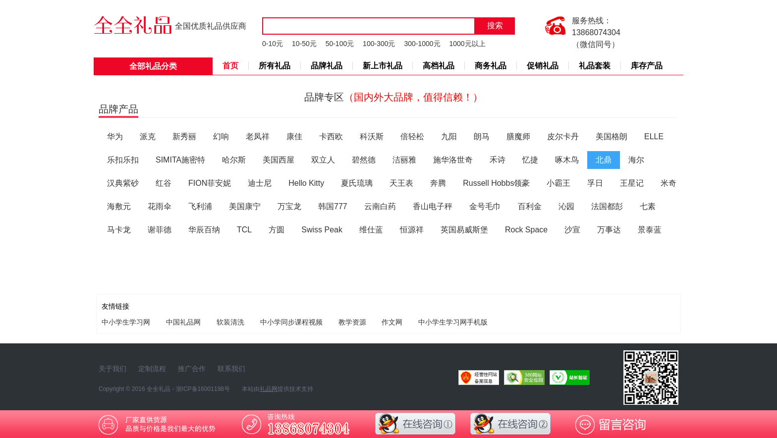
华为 (115, 136)
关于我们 (112, 369)
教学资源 (352, 322)
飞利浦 (200, 206)
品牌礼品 (326, 65)
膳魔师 (518, 136)
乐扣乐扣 (123, 160)
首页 (230, 65)
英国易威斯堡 (464, 229)
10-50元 (304, 44)
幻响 (221, 136)
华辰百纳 (204, 229)
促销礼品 (542, 65)
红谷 (163, 183)
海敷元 (119, 206)
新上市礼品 (382, 65)
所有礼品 (274, 65)
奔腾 (438, 183)
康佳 (294, 136)
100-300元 (379, 44)
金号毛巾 (485, 206)
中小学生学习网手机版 (453, 322)
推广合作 (192, 369)
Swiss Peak (321, 229)
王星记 (632, 183)
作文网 (392, 322)
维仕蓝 (371, 229)
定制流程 (152, 369)
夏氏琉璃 (357, 183)
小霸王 (558, 183)
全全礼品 (158, 388)
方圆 (276, 229)
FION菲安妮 (209, 183)
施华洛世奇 (453, 160)
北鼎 (603, 160)
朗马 (482, 136)
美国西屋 (278, 160)
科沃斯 (372, 136)
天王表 (401, 183)
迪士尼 (260, 183)
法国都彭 (607, 206)
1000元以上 (467, 44)
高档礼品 (438, 65)
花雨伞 (159, 206)
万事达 (609, 229)
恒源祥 (412, 229)
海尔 (636, 160)
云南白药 (380, 206)
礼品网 (269, 388)
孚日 (595, 183)
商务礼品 (490, 65)
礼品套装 (594, 65)
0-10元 (272, 44)
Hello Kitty (306, 183)
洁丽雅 (404, 160)
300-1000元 (422, 44)
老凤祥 (258, 136)
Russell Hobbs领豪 (496, 183)
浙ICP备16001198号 (203, 388)
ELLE (654, 136)
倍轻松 (412, 136)
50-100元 (340, 44)
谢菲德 (159, 229)
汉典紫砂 (123, 183)
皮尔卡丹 (563, 136)
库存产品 (647, 65)
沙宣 (572, 229)
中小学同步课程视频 (291, 322)
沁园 (566, 206)
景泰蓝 (650, 229)
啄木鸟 (567, 160)
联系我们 (231, 369)
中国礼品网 (183, 322)
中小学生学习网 (126, 322)
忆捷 (530, 160)
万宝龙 (289, 206)
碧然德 (364, 160)
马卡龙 (119, 229)
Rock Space (526, 229)
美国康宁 (245, 206)
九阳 (449, 136)
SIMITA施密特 (180, 160)
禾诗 (497, 160)
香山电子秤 (432, 206)
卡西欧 (331, 136)
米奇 (668, 183)
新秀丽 (184, 136)
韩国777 (332, 206)
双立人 (323, 160)
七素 (648, 206)
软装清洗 (230, 322)
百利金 (530, 206)
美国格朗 (611, 136)
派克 (148, 136)
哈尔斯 (234, 160)
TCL (244, 229)
